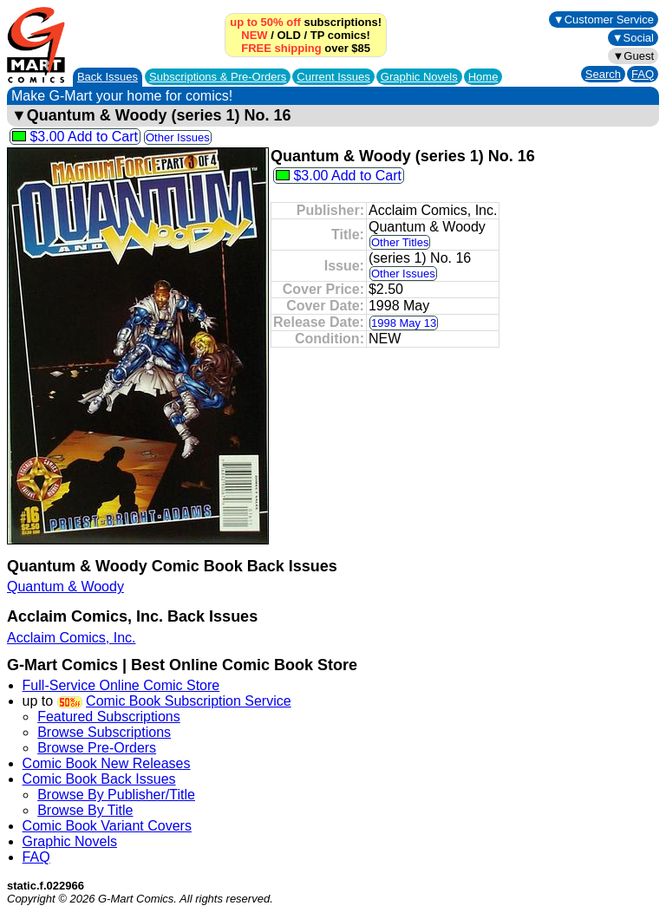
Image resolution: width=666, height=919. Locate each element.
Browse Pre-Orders (96, 747)
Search (603, 74)
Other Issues (178, 137)
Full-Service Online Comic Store (121, 685)
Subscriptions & (217, 76)
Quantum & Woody (65, 586)
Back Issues (107, 76)
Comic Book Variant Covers (107, 825)
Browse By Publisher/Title (116, 794)
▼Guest (633, 55)
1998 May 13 (403, 322)
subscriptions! (306, 22)
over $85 (305, 48)
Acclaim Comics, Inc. (71, 637)
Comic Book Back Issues (99, 779)
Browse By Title (85, 810)
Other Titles (399, 242)
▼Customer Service (603, 19)
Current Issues (333, 76)
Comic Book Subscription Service (188, 701)
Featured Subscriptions (108, 716)
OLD (288, 35)
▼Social (633, 37)
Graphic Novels (419, 76)
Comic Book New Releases (107, 763)
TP (317, 35)
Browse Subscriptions (104, 732)
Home (483, 76)
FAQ (642, 74)
